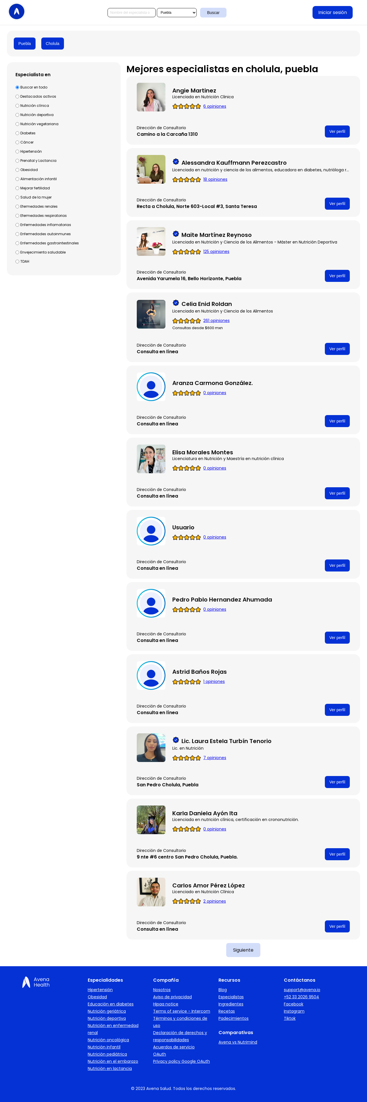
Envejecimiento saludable (43, 252)
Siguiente (243, 950)
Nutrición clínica (34, 105)
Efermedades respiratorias (43, 215)
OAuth (159, 1054)
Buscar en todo (33, 87)
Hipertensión (31, 151)
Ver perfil (337, 131)
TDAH (24, 261)
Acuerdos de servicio (174, 1047)
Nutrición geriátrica (107, 1011)
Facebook (293, 1004)
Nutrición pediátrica (107, 1054)
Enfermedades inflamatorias (45, 224)
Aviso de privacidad (172, 997)
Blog (222, 990)
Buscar (213, 12)
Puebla (24, 43)
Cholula (52, 43)
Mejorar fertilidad (35, 188)
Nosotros (162, 990)
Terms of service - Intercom (181, 1011)
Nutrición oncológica (108, 1040)
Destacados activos (38, 96)
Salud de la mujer (36, 197)
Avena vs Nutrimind (237, 1042)
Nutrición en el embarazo (113, 1061)
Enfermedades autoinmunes (45, 233)
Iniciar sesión (332, 12)
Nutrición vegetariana (39, 123)
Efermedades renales (39, 206)
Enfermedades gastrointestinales (49, 243)
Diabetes (28, 133)
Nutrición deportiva (37, 114)
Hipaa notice (165, 1004)
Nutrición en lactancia (110, 1068)
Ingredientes (230, 1004)
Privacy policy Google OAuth (181, 1061)
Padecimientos (233, 1018)
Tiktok (290, 1018)
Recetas (226, 1011)
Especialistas (231, 997)
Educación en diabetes (111, 1004)
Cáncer (27, 142)
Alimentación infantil (38, 178)
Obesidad (29, 169)
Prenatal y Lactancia (38, 160)
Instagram (294, 1011)
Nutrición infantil (104, 1047)
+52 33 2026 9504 (301, 997)
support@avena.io (302, 990)
